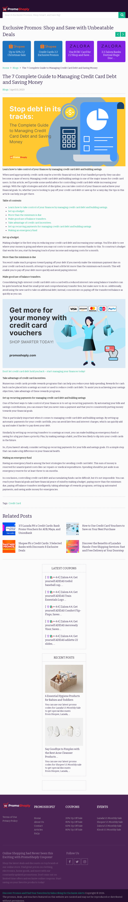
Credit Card (15, 503)
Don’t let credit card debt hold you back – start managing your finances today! (44, 371)
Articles (38, 829)
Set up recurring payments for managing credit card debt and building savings (49, 226)
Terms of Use (10, 817)
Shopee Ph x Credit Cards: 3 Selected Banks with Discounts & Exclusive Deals (40, 547)
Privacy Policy (10, 821)
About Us (39, 822)
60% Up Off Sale (74, 826)
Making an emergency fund (22, 230)
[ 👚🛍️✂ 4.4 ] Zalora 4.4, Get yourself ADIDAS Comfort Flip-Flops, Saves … (63, 610)
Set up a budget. (16, 211)
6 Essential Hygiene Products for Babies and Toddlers (62, 698)
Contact (38, 826)
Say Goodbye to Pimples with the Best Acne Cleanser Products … (62, 753)
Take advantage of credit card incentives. (30, 222)
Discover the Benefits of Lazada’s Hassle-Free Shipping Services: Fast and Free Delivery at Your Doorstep (103, 547)
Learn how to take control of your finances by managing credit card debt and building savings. (58, 207)
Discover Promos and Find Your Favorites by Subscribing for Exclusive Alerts (44, 893)
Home (37, 818)
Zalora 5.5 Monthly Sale (109, 826)
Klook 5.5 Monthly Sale (109, 829)
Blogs (5, 89)
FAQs (37, 833)
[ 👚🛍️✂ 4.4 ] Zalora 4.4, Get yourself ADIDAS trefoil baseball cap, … (61, 581)
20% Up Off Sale (73, 818)
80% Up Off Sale (73, 829)
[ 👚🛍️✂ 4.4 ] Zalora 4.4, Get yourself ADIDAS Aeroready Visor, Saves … (61, 625)
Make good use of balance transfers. (27, 219)
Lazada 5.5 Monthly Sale (109, 818)
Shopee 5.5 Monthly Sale (110, 822)
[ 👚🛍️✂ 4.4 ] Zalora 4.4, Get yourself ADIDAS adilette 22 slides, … (61, 640)
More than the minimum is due (24, 215)
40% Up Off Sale (73, 822)
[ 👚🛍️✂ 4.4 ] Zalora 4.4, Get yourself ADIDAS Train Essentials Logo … (61, 596)
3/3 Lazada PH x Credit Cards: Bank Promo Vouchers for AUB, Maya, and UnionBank (39, 529)
